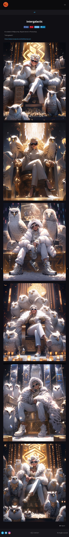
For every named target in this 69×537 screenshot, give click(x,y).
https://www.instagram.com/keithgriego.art (17, 39)
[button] (62, 525)
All (34, 12)
